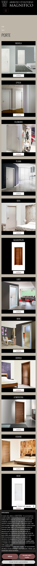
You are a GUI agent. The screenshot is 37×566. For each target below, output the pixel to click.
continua (18, 75)
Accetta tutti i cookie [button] (27, 556)
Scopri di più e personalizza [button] (18, 562)
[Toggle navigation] (6, 11)
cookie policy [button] (30, 541)
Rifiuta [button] (10, 556)
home (2, 26)
